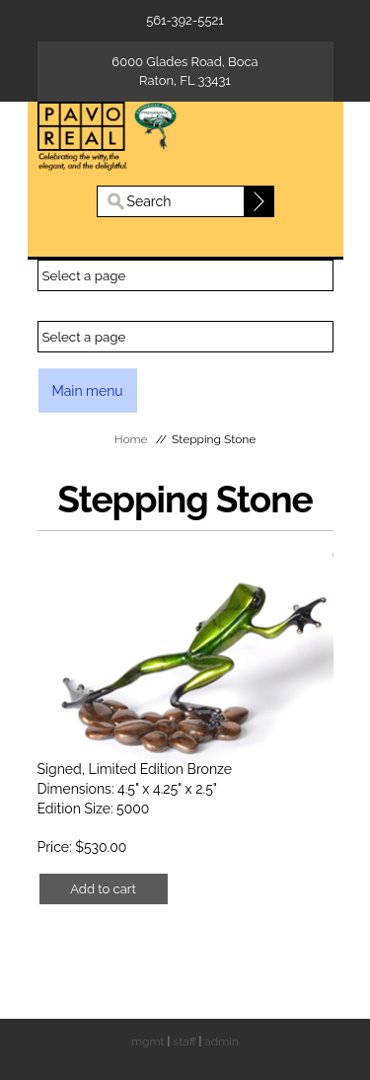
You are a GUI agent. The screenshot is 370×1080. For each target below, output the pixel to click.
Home (131, 439)
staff (184, 1041)
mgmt (147, 1041)
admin (221, 1041)
